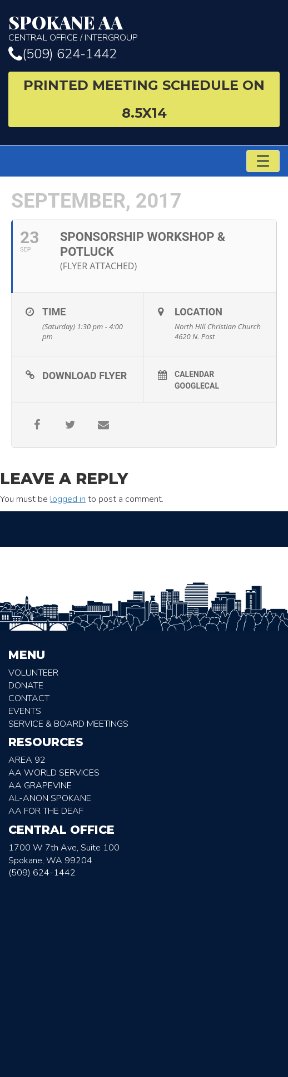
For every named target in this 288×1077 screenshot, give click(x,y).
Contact (28, 698)
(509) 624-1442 (62, 54)
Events (24, 711)
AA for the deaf (45, 811)
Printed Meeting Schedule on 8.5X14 (144, 99)
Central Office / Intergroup (144, 28)
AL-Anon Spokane (49, 798)
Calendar (194, 374)
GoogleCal (197, 385)
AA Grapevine (40, 785)
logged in (68, 499)
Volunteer (33, 673)
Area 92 (27, 760)
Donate (25, 686)
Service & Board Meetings (68, 724)
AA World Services (54, 773)
